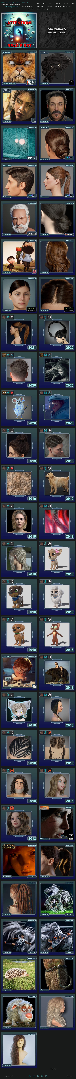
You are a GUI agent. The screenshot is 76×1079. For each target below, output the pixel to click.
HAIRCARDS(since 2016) (28, 6)
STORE (50, 3)
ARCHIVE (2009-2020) (42, 9)
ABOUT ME (66, 3)
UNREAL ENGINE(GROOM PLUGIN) (63, 6)
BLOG (44, 3)
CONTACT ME (57, 3)
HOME (38, 3)
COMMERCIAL (40, 6)
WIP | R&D (49, 6)
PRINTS (73, 3)
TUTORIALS (31, 9)
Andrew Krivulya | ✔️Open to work (14, 2)
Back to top (69, 1076)
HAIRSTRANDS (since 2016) (11, 6)
